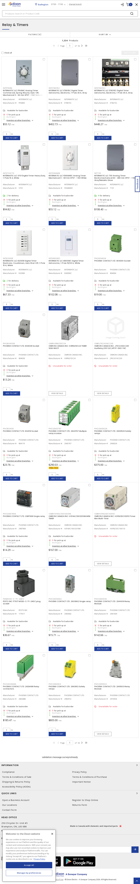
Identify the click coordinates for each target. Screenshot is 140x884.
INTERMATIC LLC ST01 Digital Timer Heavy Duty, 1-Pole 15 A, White (24, 176)
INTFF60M (7, 88)
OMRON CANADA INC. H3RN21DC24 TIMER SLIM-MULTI (68, 347)
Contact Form (9, 810)
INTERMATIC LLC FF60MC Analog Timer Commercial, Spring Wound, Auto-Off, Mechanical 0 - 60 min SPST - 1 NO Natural (23, 92)
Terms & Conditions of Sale (16, 777)
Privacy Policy (79, 772)
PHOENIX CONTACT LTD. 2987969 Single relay (24, 516)
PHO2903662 (55, 599)
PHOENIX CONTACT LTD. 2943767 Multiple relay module (68, 432)
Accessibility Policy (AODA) (16, 786)
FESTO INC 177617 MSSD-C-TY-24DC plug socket (22, 602)
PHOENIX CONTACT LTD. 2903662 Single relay (70, 601)
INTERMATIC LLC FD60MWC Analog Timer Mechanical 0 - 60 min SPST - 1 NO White (68, 176)
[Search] (70, 13)
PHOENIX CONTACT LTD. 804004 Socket (112, 261)
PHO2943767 (55, 428)
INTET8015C (54, 88)
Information (70, 765)
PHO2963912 (55, 684)
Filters (34, 34)
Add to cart (12, 138)
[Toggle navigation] (3, 4)
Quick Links (70, 793)
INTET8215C (100, 88)
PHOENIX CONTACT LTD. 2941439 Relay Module (112, 602)
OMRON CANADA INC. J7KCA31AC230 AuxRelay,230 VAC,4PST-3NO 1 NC (111, 347)
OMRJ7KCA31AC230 (103, 343)
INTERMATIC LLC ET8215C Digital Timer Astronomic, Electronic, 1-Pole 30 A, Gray (113, 91)
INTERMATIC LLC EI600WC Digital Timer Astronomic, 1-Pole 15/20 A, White (66, 262)
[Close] (52, 834)
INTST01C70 (8, 173)
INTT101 (97, 173)
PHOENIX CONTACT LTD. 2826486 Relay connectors (21, 687)
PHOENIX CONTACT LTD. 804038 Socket (21, 346)
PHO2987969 (9, 514)
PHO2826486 (9, 684)
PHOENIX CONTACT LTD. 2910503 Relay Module (112, 687)
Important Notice (81, 781)
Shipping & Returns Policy (16, 781)
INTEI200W (8, 258)
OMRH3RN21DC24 (57, 343)
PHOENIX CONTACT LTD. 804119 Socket (20, 431)
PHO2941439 (100, 599)
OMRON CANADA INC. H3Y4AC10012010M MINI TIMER (69, 517)
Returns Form (79, 805)
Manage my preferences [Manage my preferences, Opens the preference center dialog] (29, 873)
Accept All (29, 865)
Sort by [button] (103, 34)
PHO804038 (9, 343)
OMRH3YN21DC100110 (104, 514)
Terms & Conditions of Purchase (89, 777)
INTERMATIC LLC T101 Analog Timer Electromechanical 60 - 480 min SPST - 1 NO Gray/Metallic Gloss (115, 177)
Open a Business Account (15, 800)
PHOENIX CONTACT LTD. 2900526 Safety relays (112, 432)
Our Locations (9, 805)
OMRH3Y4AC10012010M (60, 514)
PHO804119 (8, 428)
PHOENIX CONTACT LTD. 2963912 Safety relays (67, 687)
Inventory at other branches (19, 120)
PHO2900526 (100, 428)
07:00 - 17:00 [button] (57, 4)
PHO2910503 (100, 684)
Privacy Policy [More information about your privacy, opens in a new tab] (39, 859)
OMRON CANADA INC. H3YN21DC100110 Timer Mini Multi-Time (115, 517)
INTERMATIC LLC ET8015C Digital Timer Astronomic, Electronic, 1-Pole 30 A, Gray (68, 91)
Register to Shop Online (85, 800)
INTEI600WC (54, 258)
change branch (75, 4)
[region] (29, 856)
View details (57, 393)
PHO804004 (100, 258)
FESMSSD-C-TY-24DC (13, 599)
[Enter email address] (66, 849)
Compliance (8, 772)
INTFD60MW (54, 173)
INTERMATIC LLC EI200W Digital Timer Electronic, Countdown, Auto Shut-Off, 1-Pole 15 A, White (24, 263)
